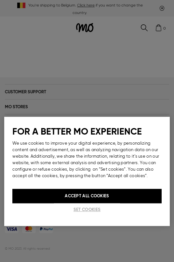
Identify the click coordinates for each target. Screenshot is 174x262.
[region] (86, 171)
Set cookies (87, 209)
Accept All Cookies (87, 196)
